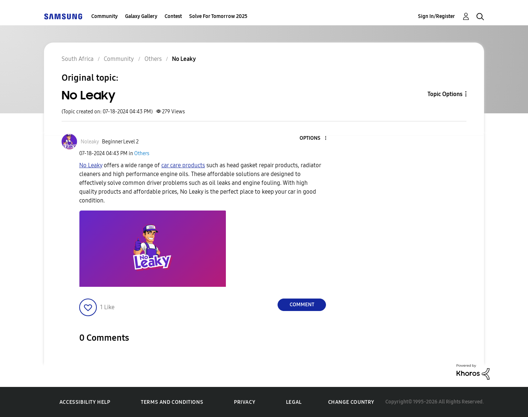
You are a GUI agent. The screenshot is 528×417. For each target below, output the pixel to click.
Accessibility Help (84, 402)
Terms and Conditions (172, 402)
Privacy (244, 402)
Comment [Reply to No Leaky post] (302, 304)
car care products (183, 165)
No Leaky (90, 165)
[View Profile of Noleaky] (90, 142)
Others (141, 153)
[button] (313, 138)
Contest (173, 16)
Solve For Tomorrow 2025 (218, 16)
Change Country (351, 402)
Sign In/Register (436, 16)
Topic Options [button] (445, 94)
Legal (294, 402)
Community (104, 16)
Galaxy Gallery (141, 16)
